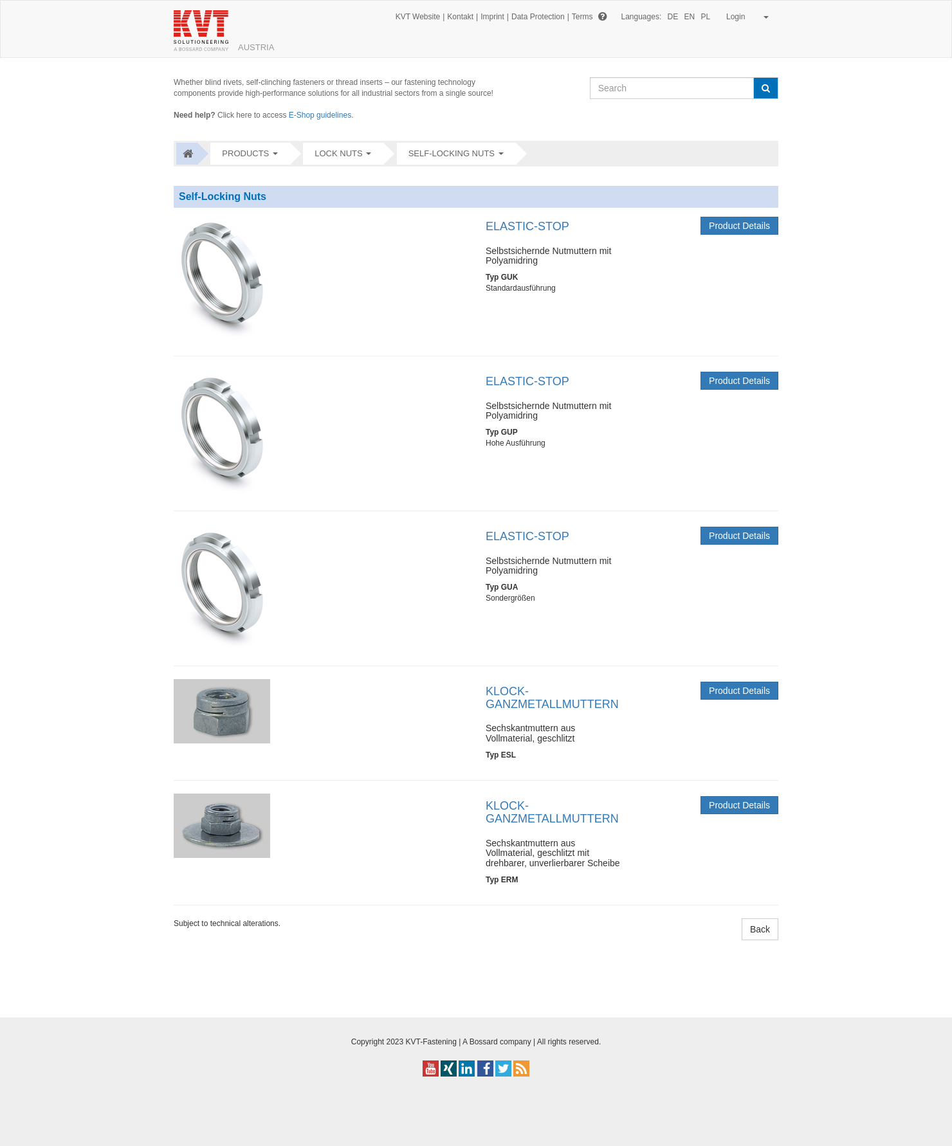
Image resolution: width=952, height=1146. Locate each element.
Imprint (492, 16)
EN (689, 16)
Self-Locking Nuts (451, 153)
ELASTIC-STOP (527, 226)
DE (673, 16)
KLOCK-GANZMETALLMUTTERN (552, 698)
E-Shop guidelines (320, 115)
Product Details (739, 226)
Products (245, 153)
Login (745, 16)
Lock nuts (338, 153)
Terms (582, 16)
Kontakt (460, 16)
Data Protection (538, 16)
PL (706, 16)
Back (760, 929)
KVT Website (418, 16)
